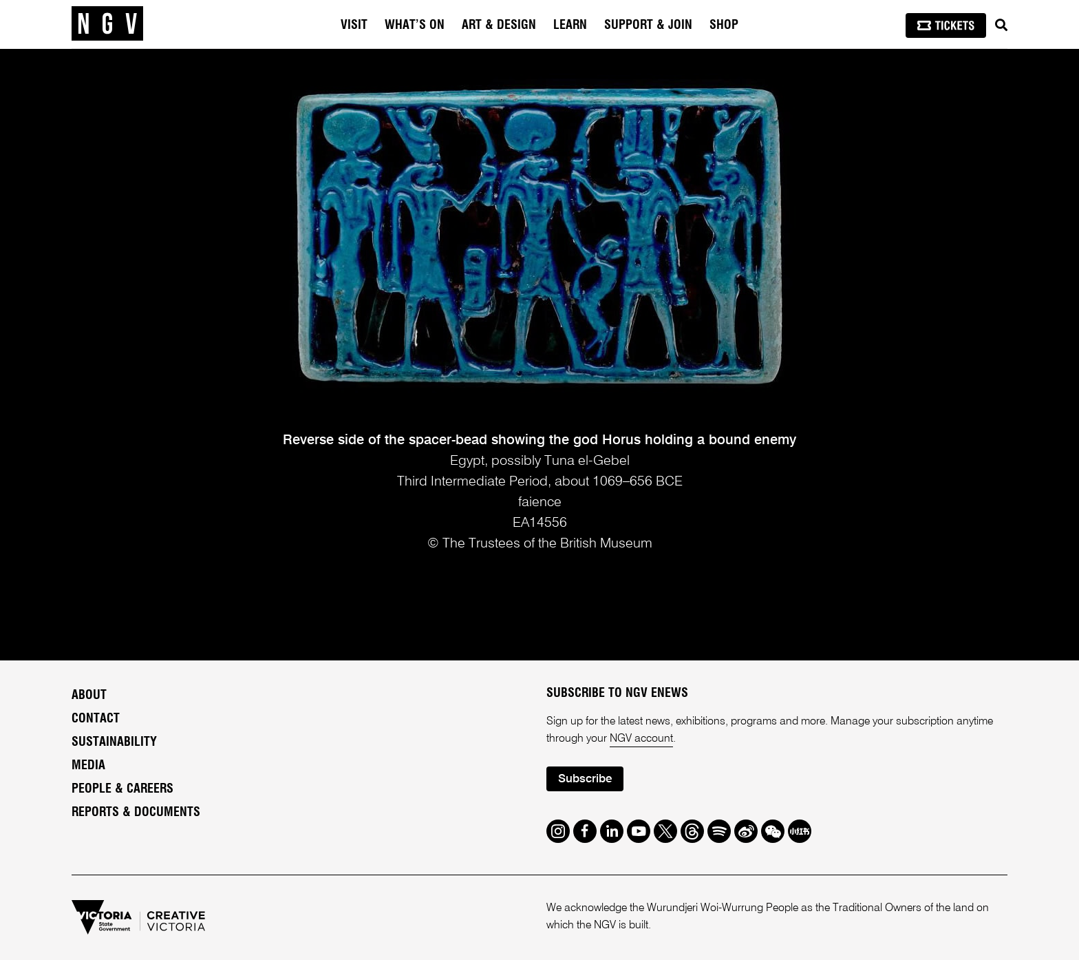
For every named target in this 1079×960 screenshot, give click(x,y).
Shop (723, 25)
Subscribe (585, 779)
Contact (96, 719)
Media (88, 766)
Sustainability (114, 742)
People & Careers (122, 789)
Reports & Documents (136, 812)
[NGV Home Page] (107, 24)
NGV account (641, 738)
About (89, 695)
